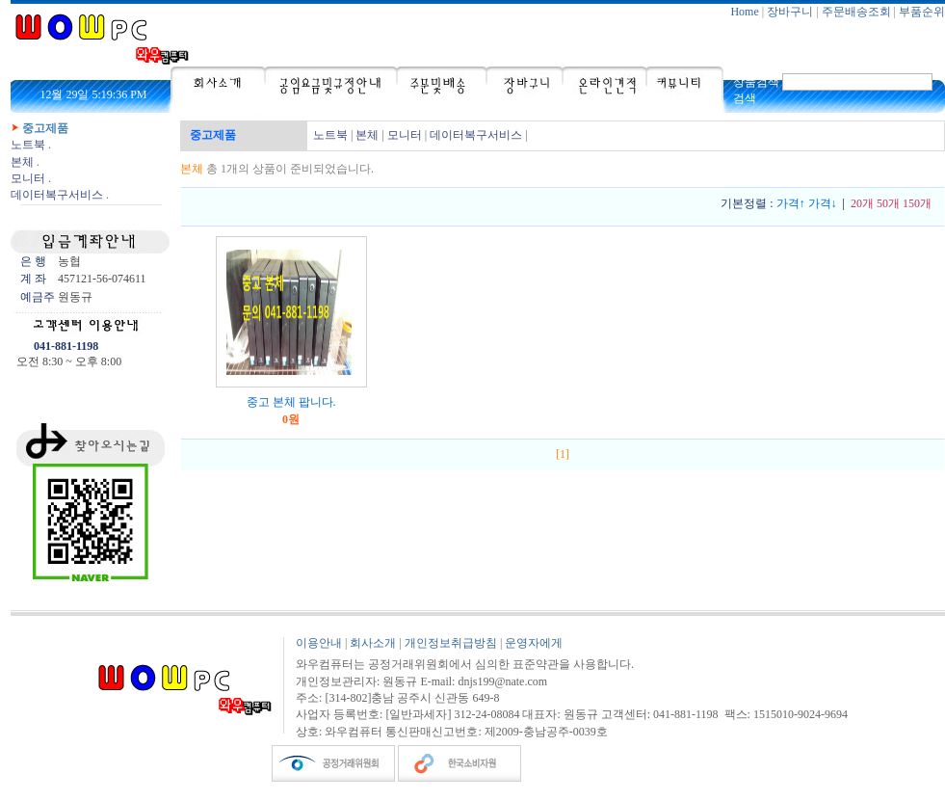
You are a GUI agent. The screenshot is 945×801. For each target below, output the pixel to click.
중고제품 (45, 128)
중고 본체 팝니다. (291, 402)
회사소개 (373, 643)
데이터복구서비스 (57, 194)
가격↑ (790, 203)
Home (744, 11)
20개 (862, 203)
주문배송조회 (856, 11)
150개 (917, 203)
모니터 (28, 178)
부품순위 (922, 11)
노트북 (28, 144)
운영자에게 (534, 643)
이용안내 (319, 643)
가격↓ (822, 203)
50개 (888, 203)
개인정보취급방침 (451, 643)
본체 (22, 162)
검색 (744, 98)
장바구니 (790, 11)
